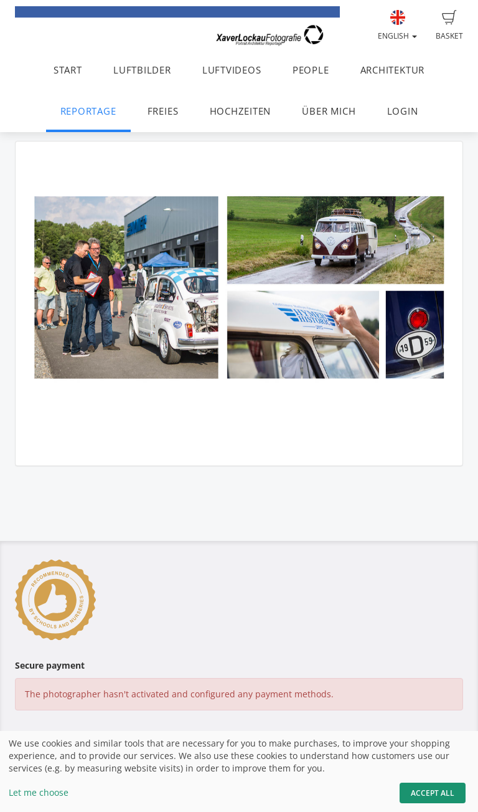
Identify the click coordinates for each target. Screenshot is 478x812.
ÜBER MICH (328, 111)
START (68, 70)
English (397, 25)
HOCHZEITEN (240, 111)
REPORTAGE (88, 111)
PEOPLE (311, 70)
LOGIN (402, 111)
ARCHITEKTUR (392, 70)
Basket (449, 25)
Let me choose (38, 792)
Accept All (432, 793)
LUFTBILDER (142, 70)
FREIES (163, 111)
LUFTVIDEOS (231, 70)
